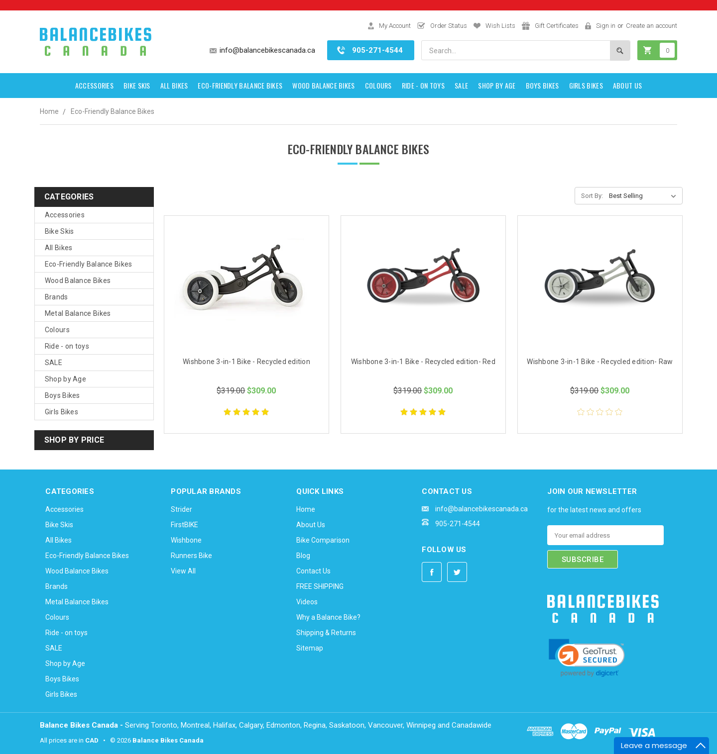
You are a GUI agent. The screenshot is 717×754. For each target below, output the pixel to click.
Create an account (651, 25)
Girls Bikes (586, 85)
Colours (378, 85)
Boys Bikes (542, 85)
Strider (181, 509)
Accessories (94, 85)
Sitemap (309, 648)
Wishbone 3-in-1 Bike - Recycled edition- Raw (600, 362)
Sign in (605, 25)
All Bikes (174, 85)
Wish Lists (500, 25)
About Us (627, 85)
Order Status (448, 25)
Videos (307, 602)
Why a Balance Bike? (328, 617)
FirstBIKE (184, 525)
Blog (303, 556)
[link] (586, 659)
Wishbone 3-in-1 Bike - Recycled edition (246, 362)
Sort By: (592, 195)
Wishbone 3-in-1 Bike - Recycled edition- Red (423, 362)
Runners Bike (191, 556)
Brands (56, 297)
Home (49, 111)
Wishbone (186, 540)
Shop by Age (496, 85)
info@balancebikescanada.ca (267, 50)
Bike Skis (136, 85)
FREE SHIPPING (320, 586)
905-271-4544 (377, 50)
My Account (395, 25)
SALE (461, 85)
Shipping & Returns (326, 633)
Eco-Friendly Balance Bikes (240, 85)
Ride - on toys (423, 85)
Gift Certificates (557, 25)
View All (183, 571)
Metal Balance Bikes (78, 313)
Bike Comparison (323, 540)
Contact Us (313, 571)
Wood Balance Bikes (323, 85)
